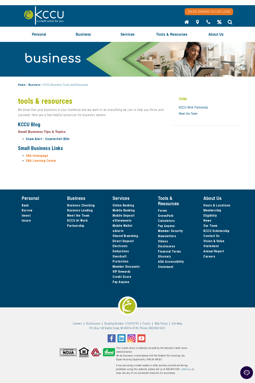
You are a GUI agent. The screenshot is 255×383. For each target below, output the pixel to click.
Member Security (170, 231)
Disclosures (166, 246)
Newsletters (167, 236)
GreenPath (166, 216)
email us (186, 369)
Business (83, 34)
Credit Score (122, 277)
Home (22, 84)
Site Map (177, 323)
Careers (209, 256)
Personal (39, 34)
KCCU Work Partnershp (193, 107)
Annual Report (213, 251)
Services (128, 34)
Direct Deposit (123, 241)
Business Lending (80, 210)
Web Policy (161, 323)
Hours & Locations (216, 205)
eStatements (122, 220)
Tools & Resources (171, 34)
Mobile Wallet (122, 226)
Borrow (27, 210)
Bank (25, 205)
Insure (26, 220)
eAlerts (118, 231)
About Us (216, 34)
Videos (163, 241)
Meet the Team (188, 113)
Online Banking (123, 205)
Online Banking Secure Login (209, 12)
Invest (26, 215)
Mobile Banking (124, 210)
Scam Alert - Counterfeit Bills (48, 139)
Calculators (166, 221)
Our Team (210, 226)
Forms (162, 210)
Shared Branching (125, 236)
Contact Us (211, 236)
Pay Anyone (121, 282)
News (207, 220)
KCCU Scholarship (216, 231)
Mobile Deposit (123, 215)
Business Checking (81, 205)
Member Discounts (126, 266)
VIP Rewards (122, 271)
